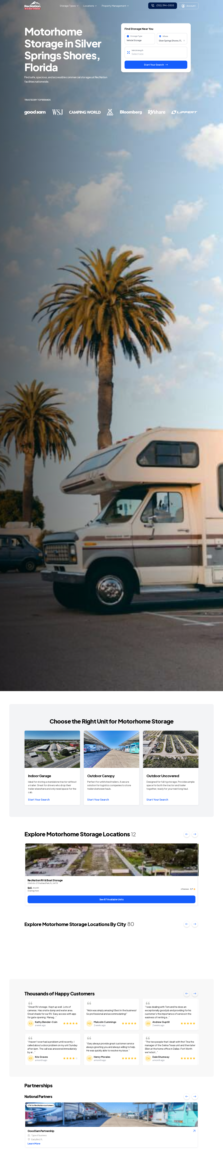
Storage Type (136, 36)
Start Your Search (39, 799)
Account (188, 6)
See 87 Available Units (111, 899)
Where (165, 36)
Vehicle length (137, 50)
